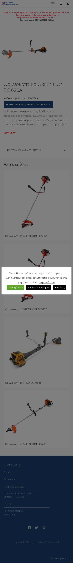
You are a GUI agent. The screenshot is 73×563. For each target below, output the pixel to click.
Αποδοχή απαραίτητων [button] (38, 287)
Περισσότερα (47, 282)
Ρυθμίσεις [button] (60, 287)
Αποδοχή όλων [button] (15, 287)
